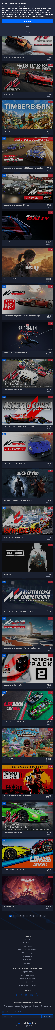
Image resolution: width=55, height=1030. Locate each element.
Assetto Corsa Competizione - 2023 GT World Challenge (22, 316)
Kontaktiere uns (27, 960)
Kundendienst (27, 946)
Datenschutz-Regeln (27, 953)
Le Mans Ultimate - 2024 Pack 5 (14, 870)
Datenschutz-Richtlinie (17, 1012)
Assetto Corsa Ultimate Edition (14, 57)
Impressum (27, 963)
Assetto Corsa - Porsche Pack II (14, 685)
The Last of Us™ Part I (11, 279)
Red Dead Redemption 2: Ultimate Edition (17, 796)
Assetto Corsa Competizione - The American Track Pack (22, 648)
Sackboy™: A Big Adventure (13, 759)
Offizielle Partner (27, 943)
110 (45, 916)
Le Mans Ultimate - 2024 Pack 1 (14, 722)
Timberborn (8, 131)
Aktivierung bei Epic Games (27, 978)
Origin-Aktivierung (28, 972)
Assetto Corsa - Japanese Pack (14, 537)
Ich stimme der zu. (14, 1012)
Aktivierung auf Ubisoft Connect (27, 985)
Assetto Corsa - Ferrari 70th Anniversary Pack (19, 426)
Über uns (27, 939)
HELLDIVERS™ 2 (9, 906)
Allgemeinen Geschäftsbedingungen (27, 950)
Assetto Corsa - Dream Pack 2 (13, 833)
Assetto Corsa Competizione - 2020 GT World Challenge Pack (23, 168)
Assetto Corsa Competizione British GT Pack (18, 611)
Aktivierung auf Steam (27, 975)
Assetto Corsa (8, 94)
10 (40, 916)
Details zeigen (27, 32)
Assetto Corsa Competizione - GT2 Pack (17, 463)
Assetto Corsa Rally (10, 242)
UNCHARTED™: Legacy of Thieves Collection (18, 500)
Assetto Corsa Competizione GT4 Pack (16, 205)
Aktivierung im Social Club (27, 982)
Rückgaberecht (27, 956)
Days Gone (7, 574)
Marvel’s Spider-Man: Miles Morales (15, 353)
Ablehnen (27, 27)
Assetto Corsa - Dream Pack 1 (13, 390)
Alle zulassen (27, 21)
